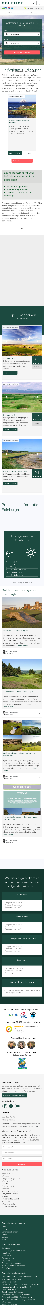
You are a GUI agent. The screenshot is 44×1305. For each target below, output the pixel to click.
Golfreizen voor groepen (11, 1263)
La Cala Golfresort (9, 1289)
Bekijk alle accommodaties (22, 161)
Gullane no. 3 (9, 415)
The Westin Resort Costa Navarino (16, 1294)
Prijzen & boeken (10, 373)
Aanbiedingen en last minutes (14, 1250)
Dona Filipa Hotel (9, 1282)
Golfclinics (6, 1248)
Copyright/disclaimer (10, 1194)
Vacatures (6, 1201)
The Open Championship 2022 (17, 630)
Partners (5, 1189)
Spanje (4, 1229)
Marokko (5, 1237)
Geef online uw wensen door (14, 1095)
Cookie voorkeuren (9, 1206)
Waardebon (6, 1196)
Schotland (12, 96)
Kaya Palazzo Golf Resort (12, 1292)
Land (5, 30)
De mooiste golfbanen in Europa (18, 692)
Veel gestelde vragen (10, 1191)
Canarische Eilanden (10, 1232)
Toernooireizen (8, 1258)
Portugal (5, 1227)
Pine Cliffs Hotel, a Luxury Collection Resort (19, 1277)
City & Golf (6, 1260)
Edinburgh (20, 96)
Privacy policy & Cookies (11, 1199)
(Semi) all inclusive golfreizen (13, 1266)
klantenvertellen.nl (32, 1126)
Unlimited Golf (7, 1255)
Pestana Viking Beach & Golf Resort (16, 1287)
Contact (5, 1183)
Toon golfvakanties (22, 52)
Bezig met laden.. (22, 1029)
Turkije (4, 1234)
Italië (4, 1239)
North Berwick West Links (15, 471)
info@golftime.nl (8, 1120)
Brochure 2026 (8, 1186)
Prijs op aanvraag (15, 153)
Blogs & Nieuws (8, 1173)
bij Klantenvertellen (33, 8)
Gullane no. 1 (9, 358)
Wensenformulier (9, 1204)
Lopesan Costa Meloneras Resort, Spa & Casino (21, 1284)
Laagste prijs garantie (11, 1178)
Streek (6, 39)
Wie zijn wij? (7, 1181)
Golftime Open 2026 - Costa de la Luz (17, 1297)
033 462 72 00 (8, 1117)
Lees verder (23, 645)
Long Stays (6, 1253)
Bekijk (29, 153)
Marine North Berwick (19, 120)
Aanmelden (22, 1164)
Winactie (5, 1176)
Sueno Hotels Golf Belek (11, 1279)
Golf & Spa (6, 1268)
